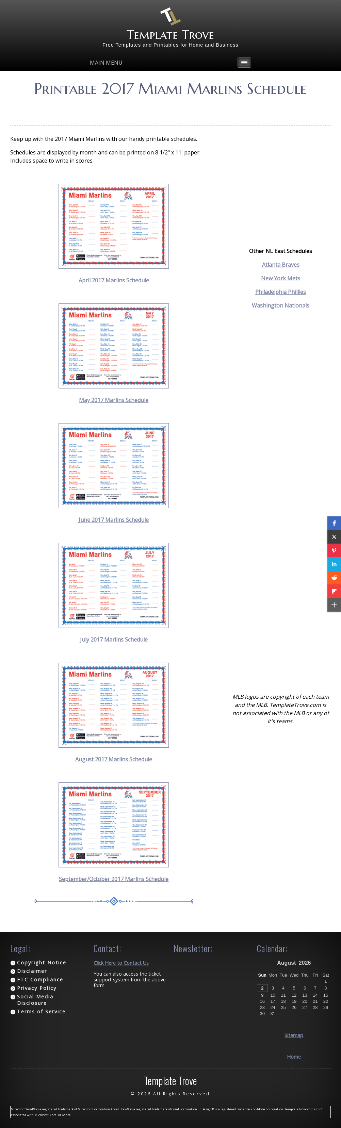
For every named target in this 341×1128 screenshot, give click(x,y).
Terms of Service (41, 1011)
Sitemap (294, 1035)
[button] (334, 523)
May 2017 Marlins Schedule (113, 400)
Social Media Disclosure (35, 999)
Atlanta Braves (280, 264)
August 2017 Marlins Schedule (113, 759)
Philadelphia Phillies (280, 292)
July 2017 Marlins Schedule (114, 639)
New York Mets (280, 278)
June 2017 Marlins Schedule (114, 520)
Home (294, 1057)
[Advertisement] (170, 108)
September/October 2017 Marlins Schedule (113, 879)
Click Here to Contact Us (121, 963)
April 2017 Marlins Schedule (114, 280)
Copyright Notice (41, 962)
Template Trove (170, 34)
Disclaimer (32, 971)
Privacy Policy (36, 988)
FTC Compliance (40, 979)
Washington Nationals (280, 305)
